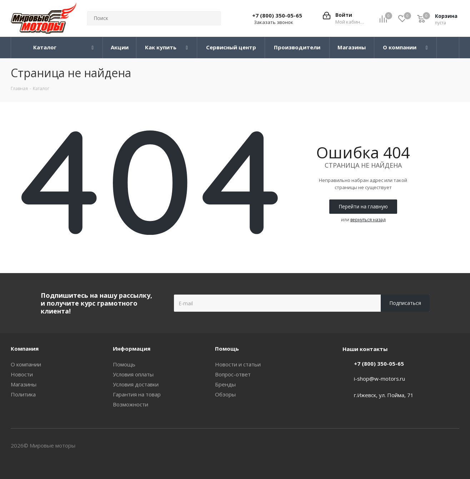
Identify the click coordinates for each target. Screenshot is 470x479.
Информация (131, 348)
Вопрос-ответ (233, 374)
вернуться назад (367, 220)
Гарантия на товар (137, 394)
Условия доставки (136, 384)
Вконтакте (436, 446)
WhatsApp (454, 446)
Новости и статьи (238, 364)
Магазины (23, 384)
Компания (25, 348)
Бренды (225, 384)
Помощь (124, 364)
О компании (26, 364)
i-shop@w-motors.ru (379, 378)
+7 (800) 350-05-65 (277, 15)
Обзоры (225, 394)
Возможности (130, 404)
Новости (22, 374)
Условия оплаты (133, 374)
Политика (23, 394)
